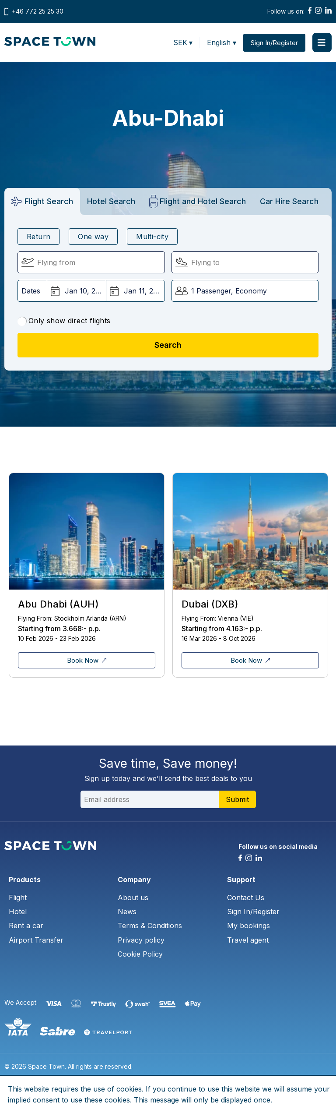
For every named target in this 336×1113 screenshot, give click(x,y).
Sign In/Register (253, 911)
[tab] (42, 201)
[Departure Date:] (76, 291)
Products (25, 879)
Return (38, 236)
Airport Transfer (36, 940)
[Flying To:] (245, 262)
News (127, 911)
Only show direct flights (64, 321)
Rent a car (26, 925)
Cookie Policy (140, 954)
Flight (18, 897)
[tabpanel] (86, 575)
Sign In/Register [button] (274, 43)
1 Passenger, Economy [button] (229, 290)
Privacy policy (141, 940)
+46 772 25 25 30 (37, 11)
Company (134, 879)
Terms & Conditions (150, 925)
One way (93, 236)
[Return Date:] (135, 291)
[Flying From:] (91, 262)
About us (133, 897)
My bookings (248, 925)
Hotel (18, 911)
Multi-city (152, 236)
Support (241, 879)
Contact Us (245, 897)
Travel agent (248, 940)
